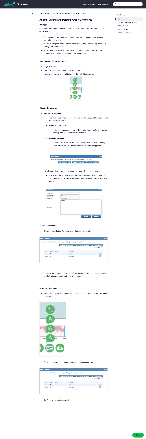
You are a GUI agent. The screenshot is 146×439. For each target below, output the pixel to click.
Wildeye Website (103, 4)
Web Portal (75, 13)
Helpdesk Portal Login (88, 4)
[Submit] (115, 4)
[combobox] (128, 4)
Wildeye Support (23, 4)
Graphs (84, 13)
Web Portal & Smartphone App (61, 13)
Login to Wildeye (50, 67)
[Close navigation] (32, 13)
